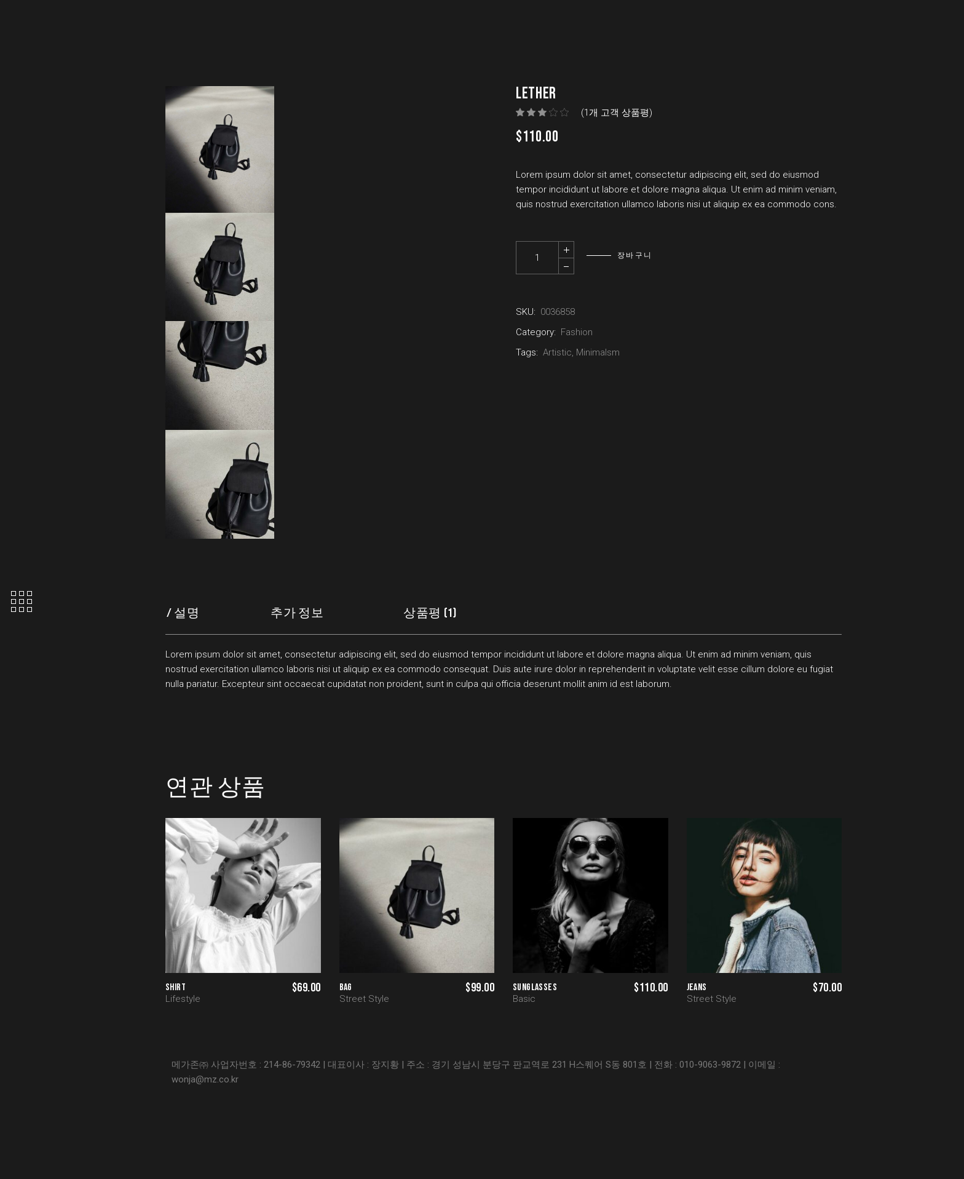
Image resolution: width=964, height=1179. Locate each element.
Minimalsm (598, 352)
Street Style (364, 998)
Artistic (557, 352)
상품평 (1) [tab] (429, 613)
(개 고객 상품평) (616, 112)
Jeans (697, 987)
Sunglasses (535, 987)
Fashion (577, 332)
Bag (345, 987)
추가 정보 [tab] (297, 613)
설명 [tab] (186, 613)
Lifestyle (182, 998)
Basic (524, 998)
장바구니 (635, 255)
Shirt (175, 987)
